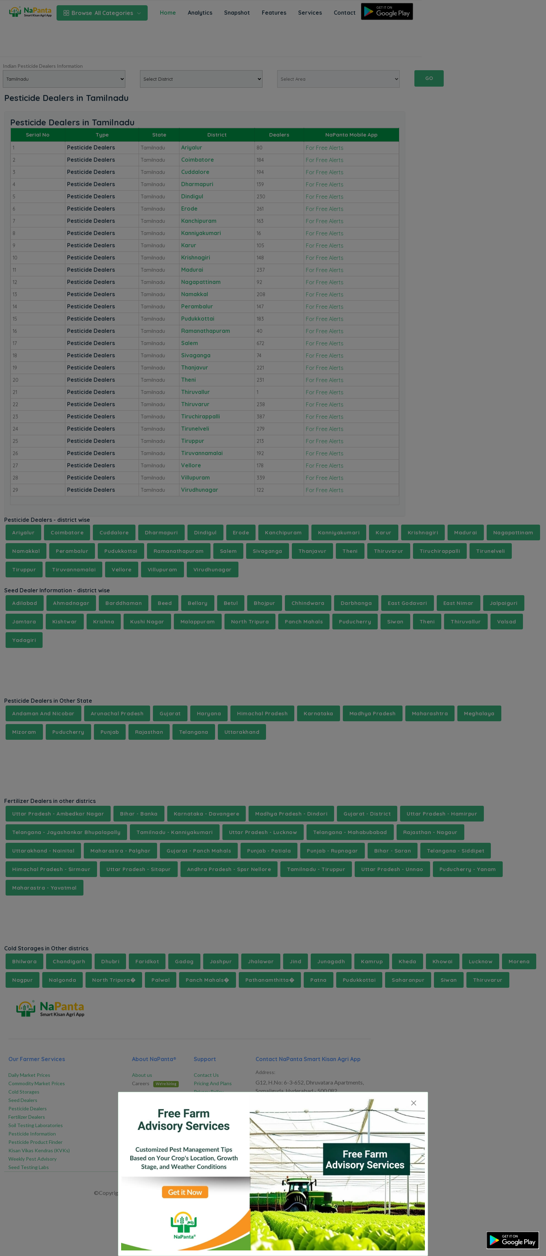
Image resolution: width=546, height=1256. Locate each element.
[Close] (413, 1103)
